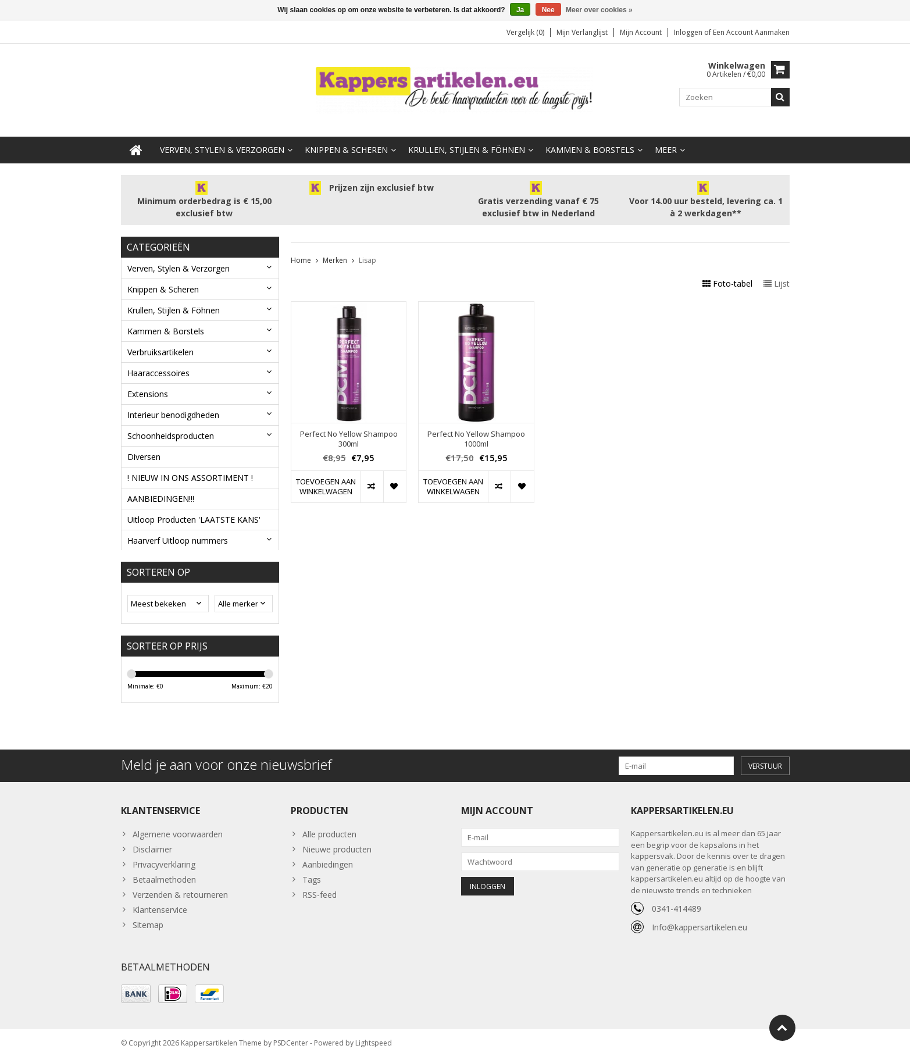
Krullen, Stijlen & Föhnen (466, 138)
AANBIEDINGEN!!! (160, 487)
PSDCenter (290, 1035)
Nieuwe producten (337, 840)
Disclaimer (152, 840)
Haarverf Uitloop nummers (177, 528)
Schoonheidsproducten (170, 424)
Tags (311, 870)
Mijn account (641, 32)
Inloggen (689, 32)
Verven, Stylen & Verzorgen (222, 138)
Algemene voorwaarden (178, 825)
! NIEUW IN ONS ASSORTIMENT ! (190, 466)
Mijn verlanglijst (582, 32)
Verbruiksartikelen (160, 340)
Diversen (143, 445)
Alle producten (329, 825)
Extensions (147, 382)
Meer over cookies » (599, 10)
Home (301, 249)
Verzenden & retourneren (180, 885)
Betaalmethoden (164, 870)
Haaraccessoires (158, 361)
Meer (666, 138)
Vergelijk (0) (525, 32)
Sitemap (148, 916)
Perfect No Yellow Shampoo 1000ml (476, 427)
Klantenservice (160, 901)
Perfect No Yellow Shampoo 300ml (349, 427)
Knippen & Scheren (346, 138)
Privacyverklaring (164, 855)
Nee (548, 10)
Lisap (367, 249)
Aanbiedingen (327, 855)
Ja (520, 10)
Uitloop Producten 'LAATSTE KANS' (193, 507)
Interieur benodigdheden (173, 403)
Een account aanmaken (751, 32)
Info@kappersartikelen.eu (699, 918)
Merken (335, 249)
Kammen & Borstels (589, 138)
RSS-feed (319, 885)
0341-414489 (676, 899)
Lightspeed (373, 1035)
